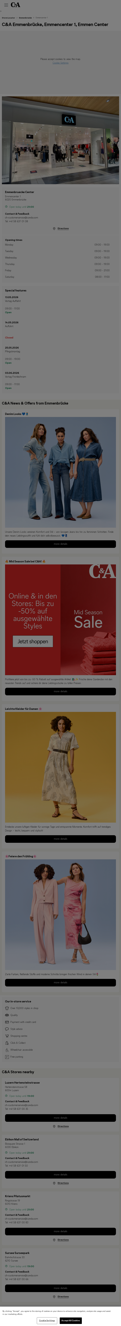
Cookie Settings (47, 1323)
